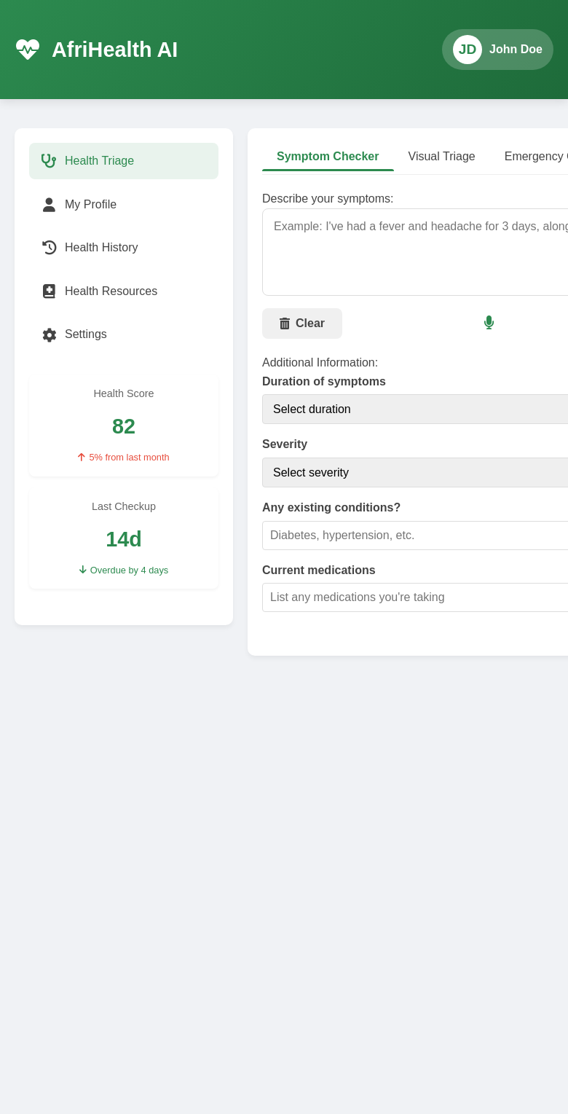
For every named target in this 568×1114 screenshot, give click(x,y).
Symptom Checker (328, 156)
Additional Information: (320, 362)
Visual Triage (442, 156)
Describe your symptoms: (328, 198)
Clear (302, 323)
